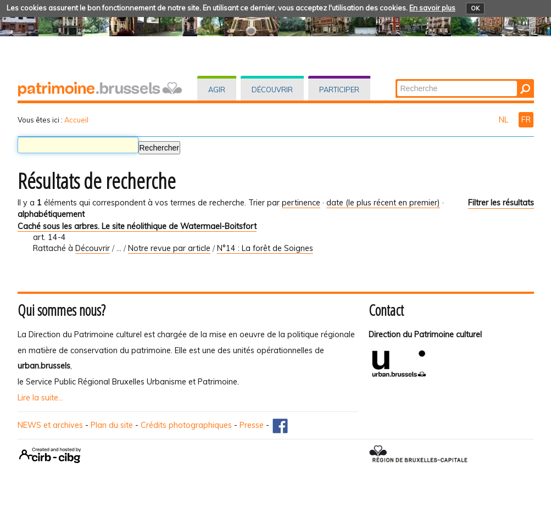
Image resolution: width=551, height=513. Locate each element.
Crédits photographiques (186, 425)
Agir (216, 89)
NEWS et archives (50, 425)
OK (475, 8)
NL (504, 120)
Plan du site (112, 425)
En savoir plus (432, 7)
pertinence (301, 203)
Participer (339, 89)
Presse (252, 425)
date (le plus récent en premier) (383, 203)
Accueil (76, 119)
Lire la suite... (40, 398)
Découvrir (272, 89)
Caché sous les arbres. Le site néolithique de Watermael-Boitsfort (137, 226)
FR (526, 120)
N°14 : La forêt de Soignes (265, 248)
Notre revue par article (169, 248)
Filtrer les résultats (501, 203)
